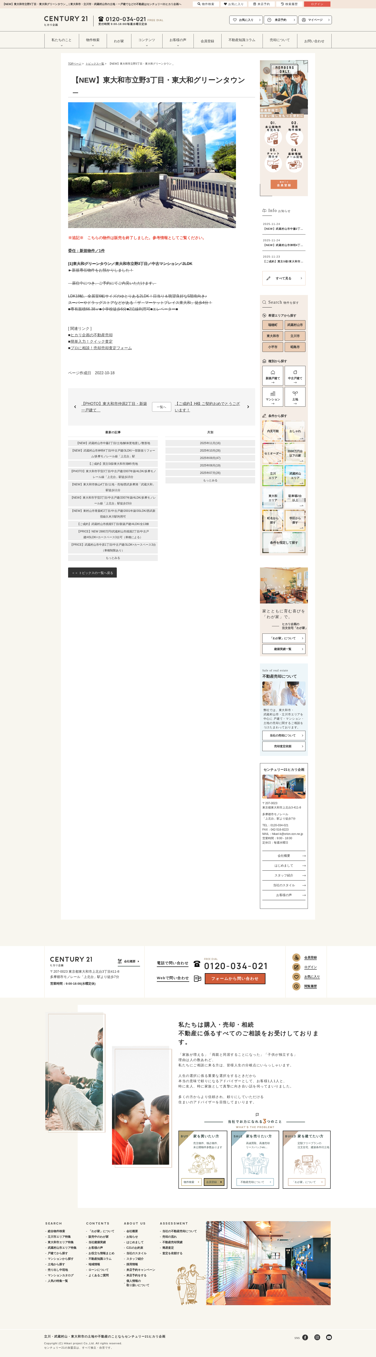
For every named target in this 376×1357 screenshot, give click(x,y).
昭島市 (295, 347)
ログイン (310, 967)
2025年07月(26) (210, 473)
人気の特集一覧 (58, 1281)
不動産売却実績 (172, 1242)
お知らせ (132, 1236)
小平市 (272, 347)
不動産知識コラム (100, 1259)
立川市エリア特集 (59, 1236)
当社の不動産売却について (179, 1231)
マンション (273, 399)
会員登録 (207, 41)
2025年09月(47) (210, 458)
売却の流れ (169, 1236)
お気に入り (246, 20)
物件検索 (189, 1182)
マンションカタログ (61, 1275)
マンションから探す (61, 1259)
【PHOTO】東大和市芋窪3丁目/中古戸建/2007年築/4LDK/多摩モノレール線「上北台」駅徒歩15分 (113, 474)
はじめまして (284, 865)
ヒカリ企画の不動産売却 (91, 335)
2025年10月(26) (210, 450)
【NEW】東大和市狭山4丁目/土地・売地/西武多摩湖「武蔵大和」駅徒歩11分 (113, 487)
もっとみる (113, 558)
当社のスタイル (284, 885)
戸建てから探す (58, 1253)
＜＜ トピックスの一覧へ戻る (92, 573)
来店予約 (280, 20)
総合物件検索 (56, 1231)
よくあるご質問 (98, 1275)
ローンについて (98, 1270)
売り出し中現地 (58, 1270)
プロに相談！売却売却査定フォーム (101, 348)
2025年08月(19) (210, 465)
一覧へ (161, 407)
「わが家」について (101, 1231)
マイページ (315, 20)
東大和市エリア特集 (61, 1242)
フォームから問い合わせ (235, 979)
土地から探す (56, 1264)
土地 (295, 399)
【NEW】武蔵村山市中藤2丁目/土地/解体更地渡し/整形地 (113, 443)
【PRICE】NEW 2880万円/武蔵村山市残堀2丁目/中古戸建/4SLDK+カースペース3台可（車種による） (113, 534)
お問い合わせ (314, 41)
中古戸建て (295, 378)
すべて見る (283, 278)
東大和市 (273, 336)
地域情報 (94, 1264)
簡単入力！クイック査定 (91, 341)
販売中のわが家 (98, 1236)
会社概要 (284, 855)
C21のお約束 (134, 1247)
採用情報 (132, 1264)
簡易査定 (168, 1247)
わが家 (119, 41)
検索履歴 (289, 4)
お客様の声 (284, 895)
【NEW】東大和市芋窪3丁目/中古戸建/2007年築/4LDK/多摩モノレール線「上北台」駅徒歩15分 (113, 500)
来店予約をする (136, 1275)
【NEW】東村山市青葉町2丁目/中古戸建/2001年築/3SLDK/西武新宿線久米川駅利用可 (113, 513)
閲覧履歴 (310, 986)
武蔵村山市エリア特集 (62, 1247)
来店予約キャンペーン (140, 1270)
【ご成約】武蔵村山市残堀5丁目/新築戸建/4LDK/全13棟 (113, 524)
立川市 (295, 336)
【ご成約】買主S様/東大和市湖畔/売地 (113, 463)
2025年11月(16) (210, 443)
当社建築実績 (97, 1242)
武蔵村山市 (295, 325)
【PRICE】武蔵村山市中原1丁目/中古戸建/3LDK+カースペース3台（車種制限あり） (113, 547)
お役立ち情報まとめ (101, 1253)
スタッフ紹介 (284, 875)
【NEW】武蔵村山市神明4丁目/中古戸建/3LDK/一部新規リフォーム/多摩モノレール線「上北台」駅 (113, 453)
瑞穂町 (272, 325)
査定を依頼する (172, 1253)
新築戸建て (273, 378)
